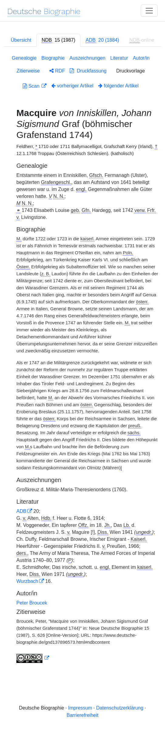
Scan (32, 86)
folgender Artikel (118, 85)
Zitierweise (28, 70)
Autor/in (141, 58)
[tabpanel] (82, 360)
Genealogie (24, 58)
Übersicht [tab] (21, 40)
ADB (21, 511)
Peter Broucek (31, 602)
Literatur (119, 58)
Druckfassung (88, 70)
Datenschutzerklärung (119, 707)
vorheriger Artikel (72, 85)
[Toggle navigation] (149, 11)
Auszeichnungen (87, 58)
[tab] (58, 40)
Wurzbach (27, 581)
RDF (57, 70)
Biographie (53, 58)
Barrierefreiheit (83, 715)
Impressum (80, 707)
